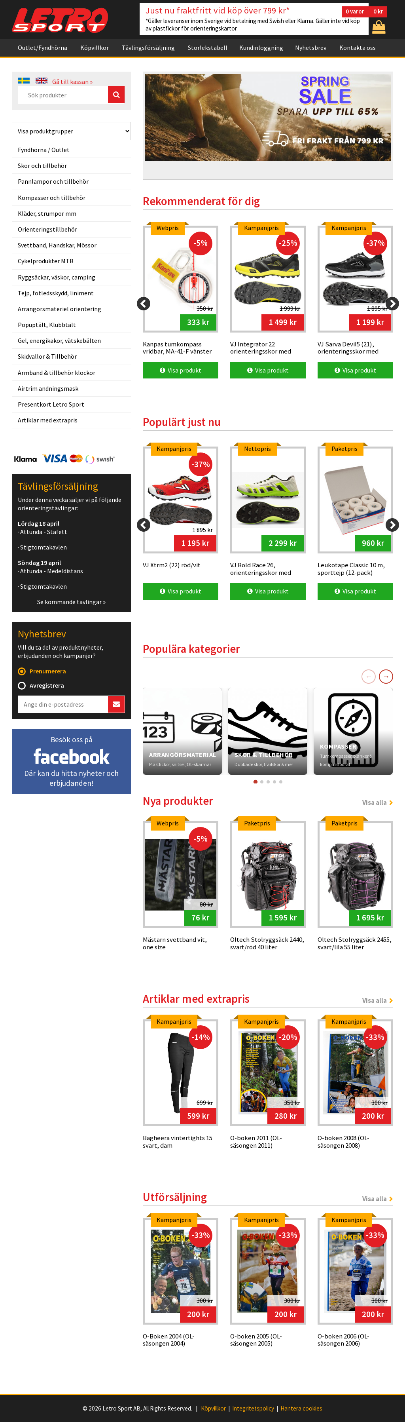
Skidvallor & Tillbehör (47, 356)
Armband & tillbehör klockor (56, 372)
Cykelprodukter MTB (46, 261)
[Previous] (143, 303)
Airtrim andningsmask (48, 388)
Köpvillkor (94, 47)
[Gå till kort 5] (280, 781)
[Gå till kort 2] (261, 781)
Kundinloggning (261, 47)
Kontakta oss (357, 47)
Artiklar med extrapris (48, 420)
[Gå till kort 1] (255, 781)
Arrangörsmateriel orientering (59, 309)
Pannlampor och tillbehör (53, 181)
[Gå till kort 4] (274, 781)
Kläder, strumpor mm (47, 213)
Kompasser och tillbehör (51, 198)
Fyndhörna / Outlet (44, 150)
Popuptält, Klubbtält (47, 325)
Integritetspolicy (253, 1408)
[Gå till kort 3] (268, 781)
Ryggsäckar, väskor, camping (56, 277)
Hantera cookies (301, 1408)
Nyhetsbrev (310, 47)
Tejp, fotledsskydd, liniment (56, 293)
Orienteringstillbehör (47, 229)
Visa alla (374, 802)
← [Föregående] (368, 676)
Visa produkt (180, 370)
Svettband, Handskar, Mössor (57, 245)
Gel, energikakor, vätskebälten (59, 340)
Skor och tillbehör (42, 165)
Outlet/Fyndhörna (42, 47)
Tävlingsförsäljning (148, 47)
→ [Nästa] (386, 676)
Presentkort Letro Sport (51, 404)
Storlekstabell (207, 47)
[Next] (392, 303)
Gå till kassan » (72, 82)
